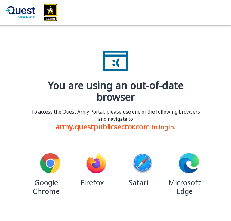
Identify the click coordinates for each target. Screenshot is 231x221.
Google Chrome (46, 186)
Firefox (92, 182)
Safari (138, 182)
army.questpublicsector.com (103, 127)
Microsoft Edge (184, 186)
